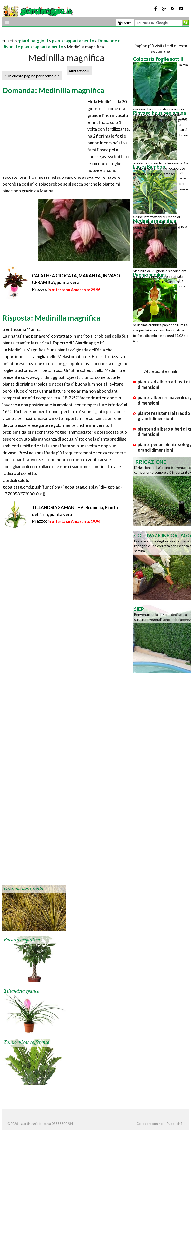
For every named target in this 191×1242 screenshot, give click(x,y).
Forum (125, 23)
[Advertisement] (59, 35)
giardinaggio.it (33, 40)
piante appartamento (73, 40)
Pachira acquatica (22, 940)
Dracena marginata (23, 888)
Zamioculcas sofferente (26, 1042)
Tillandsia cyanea (22, 991)
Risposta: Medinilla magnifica (51, 317)
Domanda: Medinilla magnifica (53, 90)
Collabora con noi (150, 1124)
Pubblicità (174, 1124)
